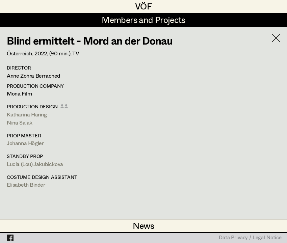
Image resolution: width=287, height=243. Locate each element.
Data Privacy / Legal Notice (250, 238)
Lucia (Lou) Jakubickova (35, 164)
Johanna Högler (25, 143)
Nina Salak (19, 122)
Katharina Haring (27, 114)
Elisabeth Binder (26, 184)
